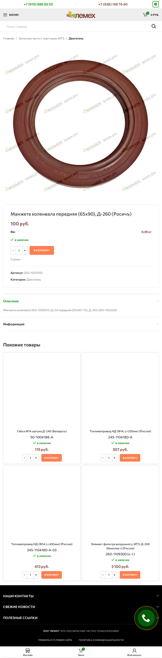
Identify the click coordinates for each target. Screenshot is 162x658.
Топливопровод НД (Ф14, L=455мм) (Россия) (42, 408)
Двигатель (76, 38)
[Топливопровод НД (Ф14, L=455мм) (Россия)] (41, 401)
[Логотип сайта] (81, 14)
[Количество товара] (19, 250)
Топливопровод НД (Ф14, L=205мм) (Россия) (120, 363)
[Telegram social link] (156, 4)
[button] (51, 389)
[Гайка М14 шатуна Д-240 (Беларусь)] (41, 357)
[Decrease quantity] (13, 250)
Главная (8, 38)
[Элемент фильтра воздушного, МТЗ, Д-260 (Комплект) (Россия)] (120, 403)
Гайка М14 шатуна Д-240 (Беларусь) (42, 363)
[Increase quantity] (24, 250)
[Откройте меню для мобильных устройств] (11, 15)
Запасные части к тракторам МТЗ (41, 38)
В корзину (42, 250)
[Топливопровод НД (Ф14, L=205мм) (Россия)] (120, 357)
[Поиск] (81, 26)
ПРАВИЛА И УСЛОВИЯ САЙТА (55, 507)
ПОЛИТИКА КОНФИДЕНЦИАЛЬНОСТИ (101, 507)
